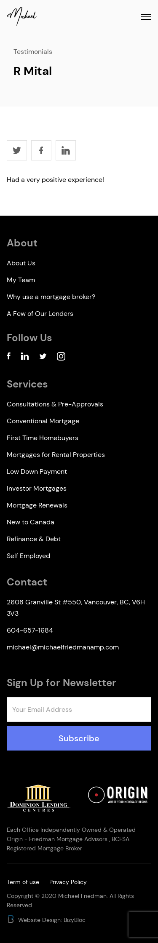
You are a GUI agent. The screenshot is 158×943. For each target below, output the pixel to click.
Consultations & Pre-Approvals (55, 404)
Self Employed (28, 555)
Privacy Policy (68, 882)
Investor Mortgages (37, 488)
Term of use (23, 882)
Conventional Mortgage (43, 421)
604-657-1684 (30, 630)
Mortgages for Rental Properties (56, 454)
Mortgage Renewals (37, 505)
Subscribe (79, 738)
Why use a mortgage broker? (51, 296)
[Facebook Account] (9, 357)
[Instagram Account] (61, 357)
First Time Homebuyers (42, 437)
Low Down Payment (37, 471)
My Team (21, 279)
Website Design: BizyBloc (46, 920)
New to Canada (30, 522)
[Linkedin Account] (25, 357)
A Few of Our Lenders (40, 313)
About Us (21, 263)
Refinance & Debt (34, 538)
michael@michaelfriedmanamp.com (63, 647)
